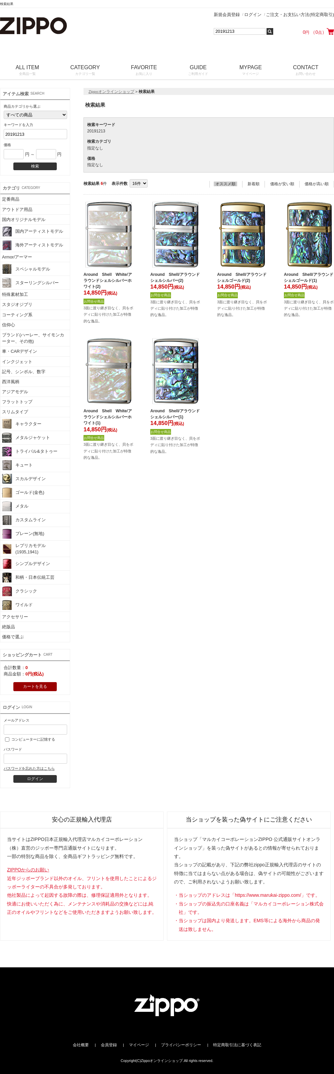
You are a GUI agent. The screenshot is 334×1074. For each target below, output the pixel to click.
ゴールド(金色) (23, 493)
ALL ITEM (27, 71)
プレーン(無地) (23, 534)
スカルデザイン (24, 479)
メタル (15, 506)
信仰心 (8, 324)
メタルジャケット (26, 438)
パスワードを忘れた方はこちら (29, 768)
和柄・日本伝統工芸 (28, 577)
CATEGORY (85, 71)
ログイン (253, 14)
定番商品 (10, 199)
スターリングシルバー (30, 283)
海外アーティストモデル (32, 245)
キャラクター (21, 424)
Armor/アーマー (17, 256)
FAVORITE (143, 71)
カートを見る (35, 686)
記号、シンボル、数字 (23, 371)
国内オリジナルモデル (23, 219)
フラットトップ (17, 401)
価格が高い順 (317, 184)
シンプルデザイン (26, 564)
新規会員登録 (227, 14)
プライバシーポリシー (181, 1045)
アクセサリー (15, 616)
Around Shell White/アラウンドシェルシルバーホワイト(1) (108, 417)
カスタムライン (24, 520)
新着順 (253, 184)
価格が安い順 (282, 184)
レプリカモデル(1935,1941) (24, 548)
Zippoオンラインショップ (111, 92)
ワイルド (17, 605)
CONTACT (306, 71)
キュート (17, 465)
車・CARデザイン (19, 351)
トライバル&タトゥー (29, 451)
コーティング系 (17, 314)
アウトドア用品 (17, 209)
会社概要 (81, 1045)
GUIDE (198, 71)
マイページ (139, 1045)
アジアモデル (15, 391)
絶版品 (8, 626)
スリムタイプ (15, 411)
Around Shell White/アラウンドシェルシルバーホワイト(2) (108, 280)
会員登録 (109, 1045)
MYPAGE (251, 71)
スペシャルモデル (26, 269)
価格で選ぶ (13, 636)
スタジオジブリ (17, 304)
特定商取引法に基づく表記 (237, 1045)
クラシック (19, 591)
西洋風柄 (10, 381)
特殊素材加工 (15, 294)
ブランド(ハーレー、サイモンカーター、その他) (33, 338)
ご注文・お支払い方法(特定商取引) (300, 14)
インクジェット (17, 361)
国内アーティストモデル (32, 231)
